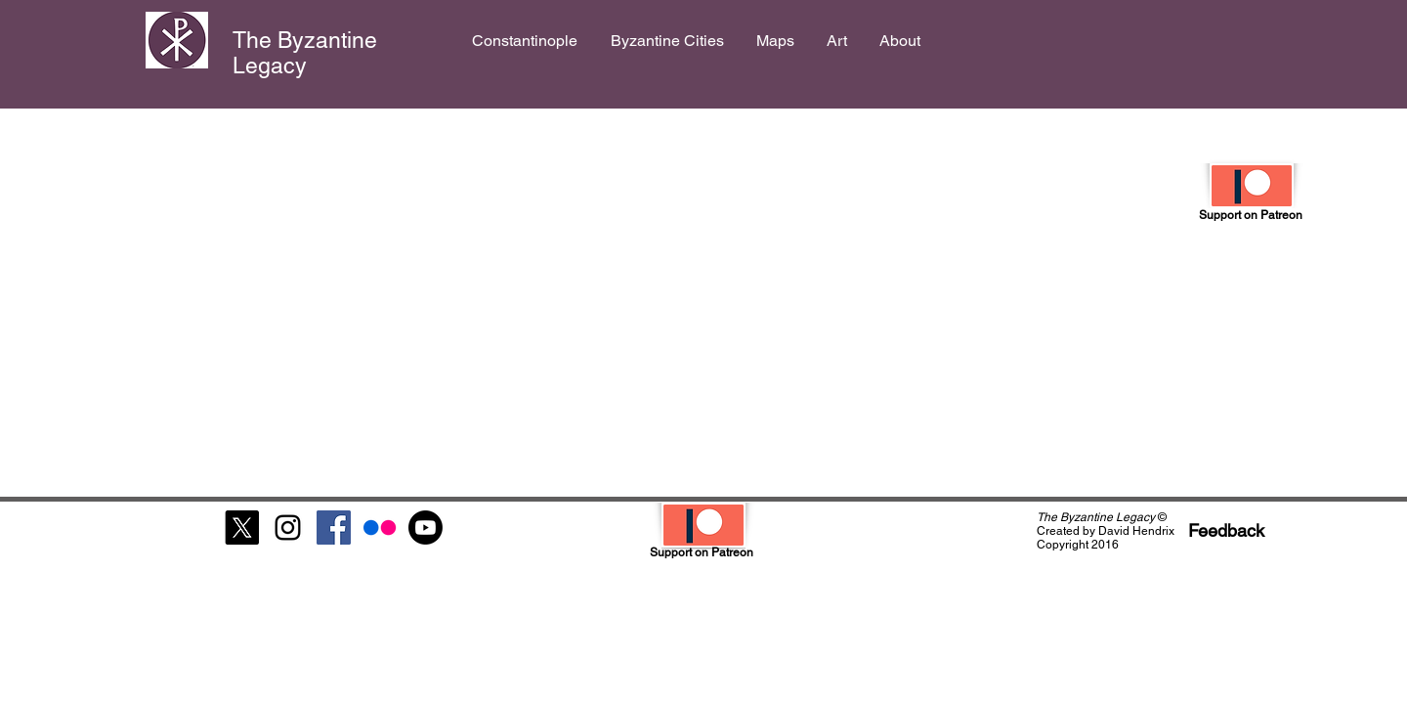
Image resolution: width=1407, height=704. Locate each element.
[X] (242, 527)
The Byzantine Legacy (305, 52)
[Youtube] (425, 527)
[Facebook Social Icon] (334, 527)
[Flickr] (379, 527)
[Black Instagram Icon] (288, 527)
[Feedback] (1226, 530)
